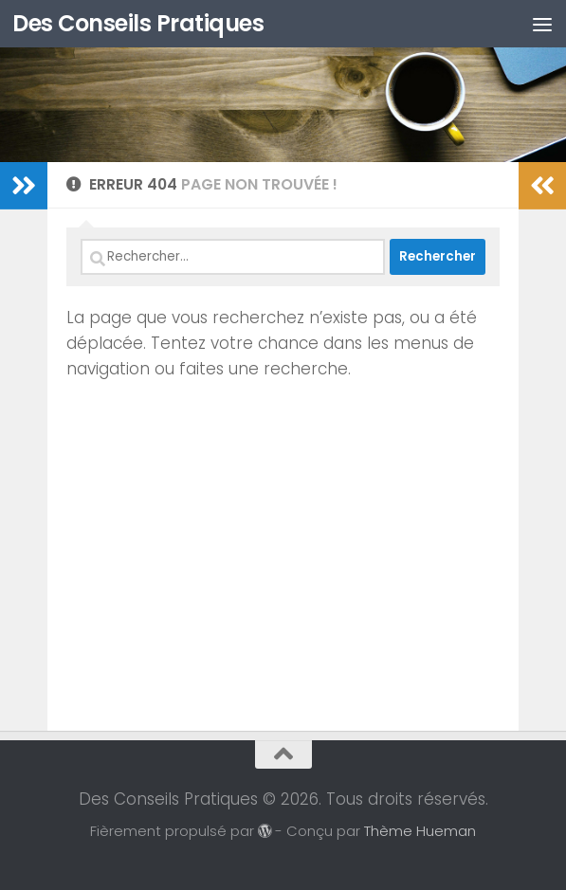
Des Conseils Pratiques (138, 23)
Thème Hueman (420, 831)
